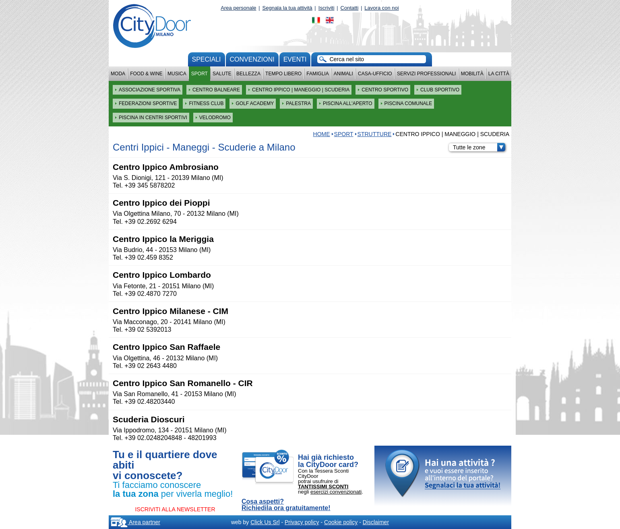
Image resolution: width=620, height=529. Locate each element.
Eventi (295, 59)
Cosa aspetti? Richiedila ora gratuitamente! (286, 504)
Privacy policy (302, 522)
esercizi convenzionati (336, 492)
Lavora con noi (381, 8)
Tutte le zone (479, 147)
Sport (199, 73)
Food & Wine (146, 73)
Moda (118, 73)
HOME (321, 134)
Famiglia (317, 73)
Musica (176, 73)
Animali (343, 73)
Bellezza (248, 73)
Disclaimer (376, 522)
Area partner (135, 522)
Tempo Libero (283, 73)
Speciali (206, 59)
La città (498, 73)
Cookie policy (341, 522)
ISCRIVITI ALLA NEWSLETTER (175, 509)
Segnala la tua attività (287, 8)
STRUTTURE (375, 134)
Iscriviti (326, 8)
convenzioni (252, 59)
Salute (222, 73)
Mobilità (472, 73)
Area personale (238, 8)
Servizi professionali (426, 73)
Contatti (350, 8)
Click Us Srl (264, 522)
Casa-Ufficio (375, 73)
